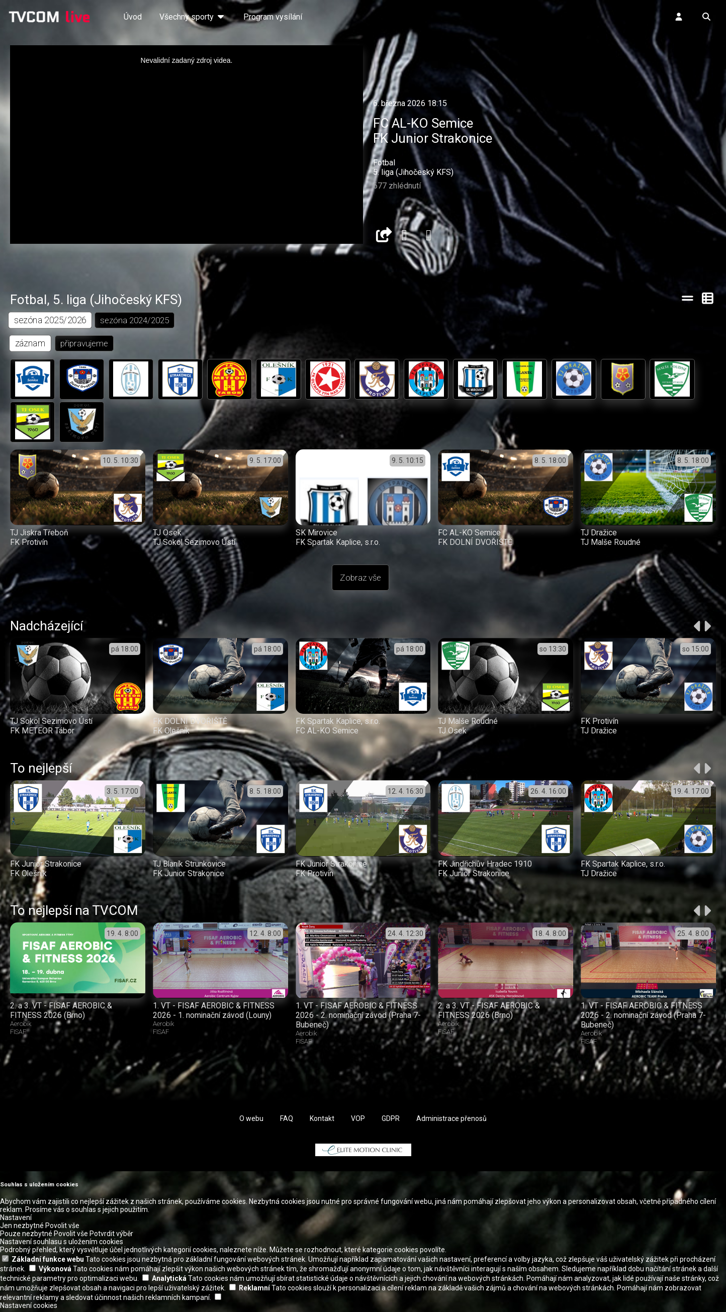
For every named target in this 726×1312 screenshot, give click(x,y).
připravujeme (85, 344)
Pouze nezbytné (26, 1236)
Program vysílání (272, 17)
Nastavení (16, 1220)
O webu (251, 1121)
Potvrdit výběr (111, 1236)
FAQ (286, 1121)
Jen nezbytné (22, 1228)
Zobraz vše (360, 580)
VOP (358, 1121)
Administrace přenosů (451, 1121)
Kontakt (322, 1121)
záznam (30, 343)
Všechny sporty (192, 17)
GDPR (391, 1121)
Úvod (133, 17)
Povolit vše (62, 1228)
